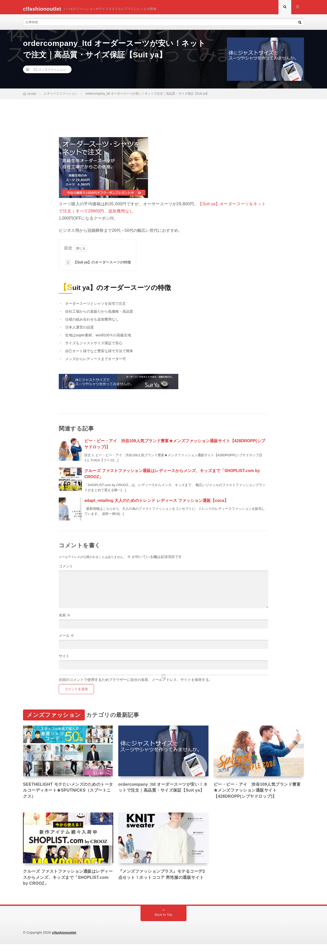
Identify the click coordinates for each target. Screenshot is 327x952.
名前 (65, 618)
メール (66, 639)
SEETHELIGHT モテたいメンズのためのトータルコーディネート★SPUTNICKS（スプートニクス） (66, 795)
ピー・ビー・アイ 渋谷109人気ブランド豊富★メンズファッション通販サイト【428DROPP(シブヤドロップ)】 (258, 795)
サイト (64, 659)
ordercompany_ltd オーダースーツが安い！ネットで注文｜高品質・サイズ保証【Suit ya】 (161, 795)
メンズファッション (52, 72)
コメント (66, 570)
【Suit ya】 (209, 207)
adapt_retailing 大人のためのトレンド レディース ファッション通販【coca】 (156, 504)
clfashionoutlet (64, 940)
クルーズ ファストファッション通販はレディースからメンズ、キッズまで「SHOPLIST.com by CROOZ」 (66, 884)
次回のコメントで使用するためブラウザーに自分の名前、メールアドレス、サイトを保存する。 (136, 683)
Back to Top (163, 923)
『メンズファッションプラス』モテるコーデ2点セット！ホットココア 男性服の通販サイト (163, 884)
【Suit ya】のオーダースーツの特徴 (98, 266)
